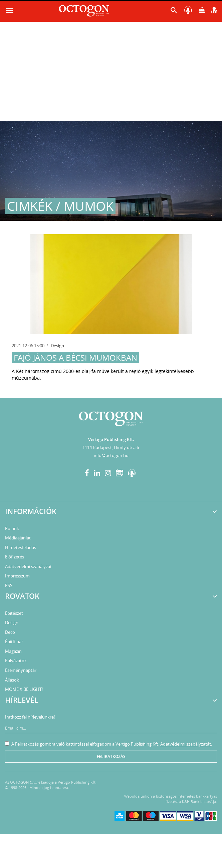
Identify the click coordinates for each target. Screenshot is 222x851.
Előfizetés (14, 557)
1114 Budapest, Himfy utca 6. (111, 447)
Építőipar (14, 642)
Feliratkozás (111, 756)
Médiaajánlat (18, 538)
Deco (10, 632)
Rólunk (12, 528)
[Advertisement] (111, 70)
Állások (12, 680)
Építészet (14, 613)
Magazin (13, 651)
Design (57, 346)
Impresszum (17, 576)
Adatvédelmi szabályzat (28, 566)
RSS (8, 585)
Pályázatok (16, 661)
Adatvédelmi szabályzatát (185, 744)
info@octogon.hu (111, 455)
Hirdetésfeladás (20, 547)
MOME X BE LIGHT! (24, 689)
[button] (174, 12)
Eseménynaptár (20, 670)
